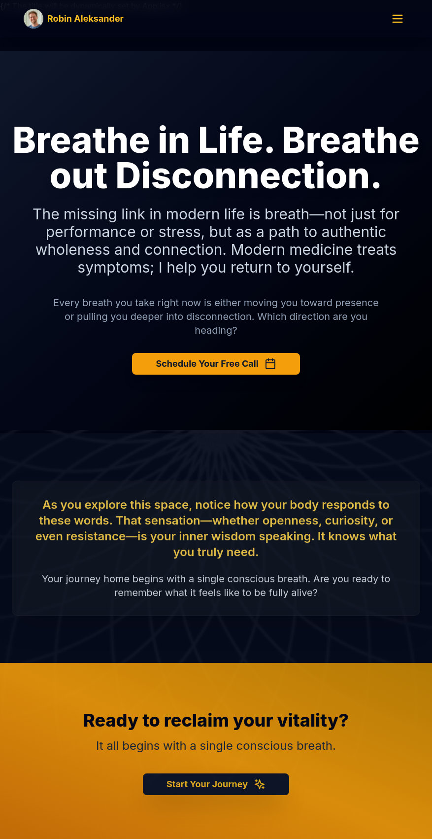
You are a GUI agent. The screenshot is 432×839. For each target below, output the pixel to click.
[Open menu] (397, 19)
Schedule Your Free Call (216, 364)
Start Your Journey (216, 788)
